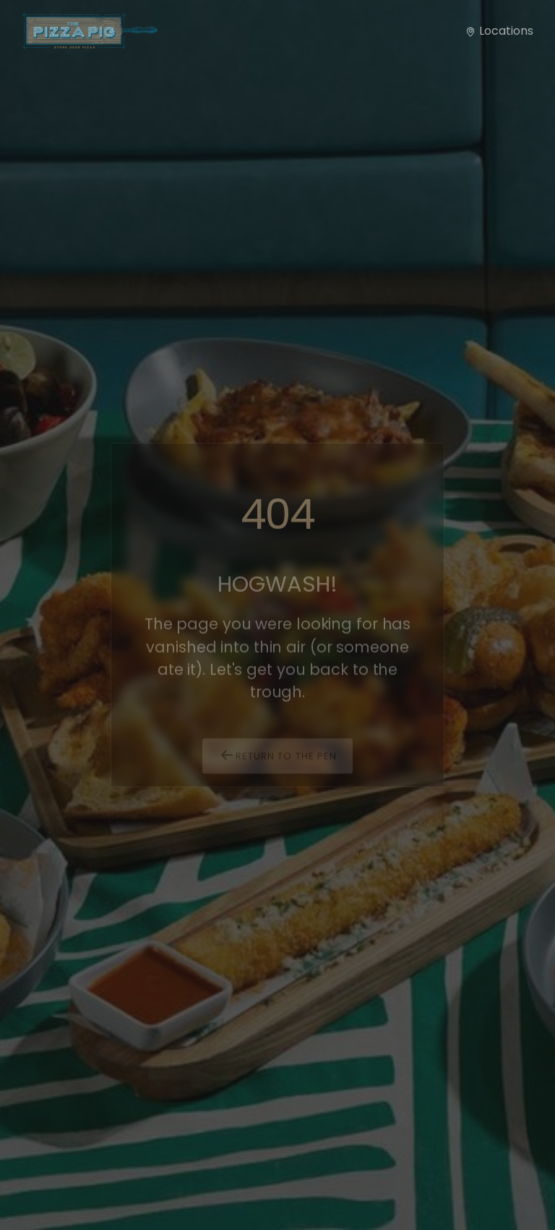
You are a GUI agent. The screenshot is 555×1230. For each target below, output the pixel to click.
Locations (499, 30)
